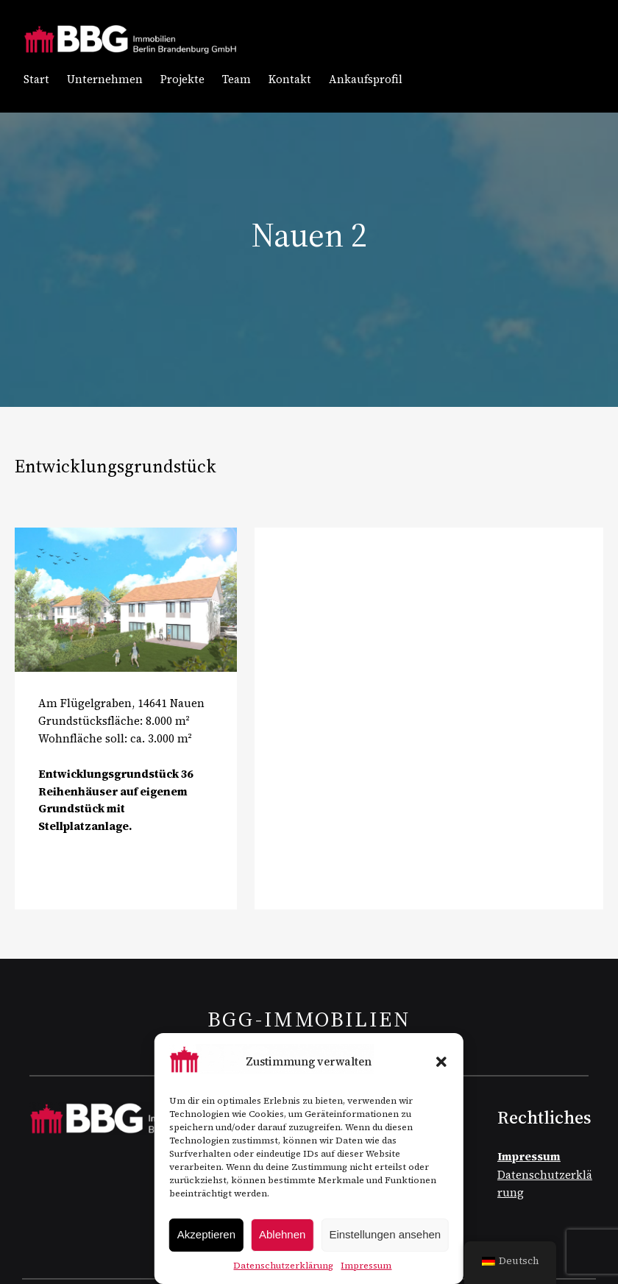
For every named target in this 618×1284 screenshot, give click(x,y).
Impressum (366, 1265)
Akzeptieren (206, 1234)
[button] (441, 1061)
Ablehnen (282, 1234)
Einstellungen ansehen (385, 1234)
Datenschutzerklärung (283, 1265)
